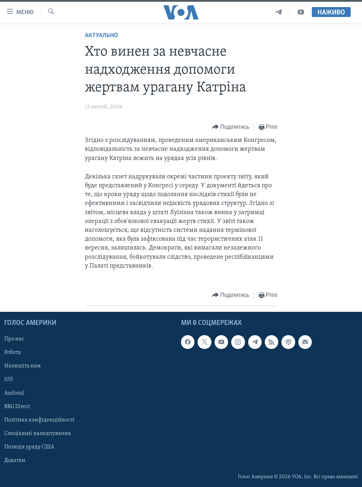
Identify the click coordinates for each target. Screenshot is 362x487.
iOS (8, 379)
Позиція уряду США (29, 447)
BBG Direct (17, 406)
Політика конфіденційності (39, 420)
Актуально (101, 35)
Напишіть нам (22, 366)
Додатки (14, 460)
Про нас (14, 339)
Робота (12, 352)
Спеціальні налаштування (37, 433)
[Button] (231, 127)
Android (14, 393)
